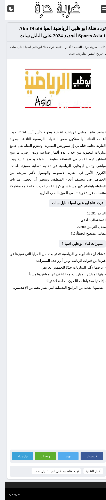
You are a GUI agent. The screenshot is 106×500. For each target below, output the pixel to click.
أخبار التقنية (59, 47)
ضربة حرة (85, 47)
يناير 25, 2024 (72, 53)
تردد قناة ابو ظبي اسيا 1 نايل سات (27, 47)
